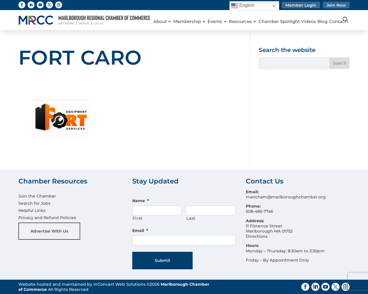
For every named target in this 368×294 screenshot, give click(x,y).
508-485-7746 (259, 211)
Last (190, 218)
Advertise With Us (49, 231)
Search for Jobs (34, 203)
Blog (330, 14)
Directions (256, 236)
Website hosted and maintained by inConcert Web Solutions (81, 284)
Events (217, 14)
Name (140, 200)
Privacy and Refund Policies (47, 217)
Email (140, 230)
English (242, 5)
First (138, 218)
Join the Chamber (37, 196)
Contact (162, 22)
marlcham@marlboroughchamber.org (286, 197)
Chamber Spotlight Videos (293, 14)
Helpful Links (31, 210)
